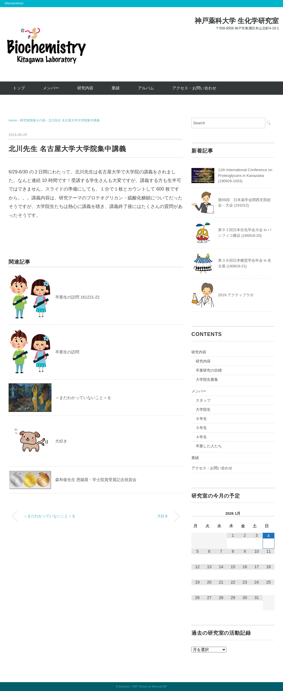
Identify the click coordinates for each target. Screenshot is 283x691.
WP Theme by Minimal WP (150, 686)
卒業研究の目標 (209, 370)
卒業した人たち (209, 446)
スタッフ (203, 400)
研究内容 (85, 88)
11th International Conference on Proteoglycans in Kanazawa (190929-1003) (245, 175)
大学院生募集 (207, 379)
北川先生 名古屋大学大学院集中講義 (74, 120)
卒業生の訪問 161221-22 (77, 297)
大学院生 (203, 409)
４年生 (201, 437)
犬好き (61, 441)
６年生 (201, 418)
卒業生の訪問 (67, 352)
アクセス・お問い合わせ (194, 88)
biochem (124, 686)
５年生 (201, 428)
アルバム (146, 88)
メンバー (51, 88)
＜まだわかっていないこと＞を (83, 397)
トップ (19, 88)
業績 (116, 88)
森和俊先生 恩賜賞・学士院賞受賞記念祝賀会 (95, 479)
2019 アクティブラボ (236, 295)
